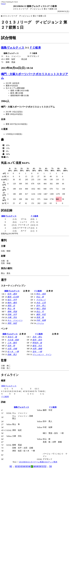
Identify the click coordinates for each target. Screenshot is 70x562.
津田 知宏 (12, 323)
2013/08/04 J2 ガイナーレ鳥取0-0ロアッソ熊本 (38, 462)
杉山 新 (40, 297)
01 (11, 467)
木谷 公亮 (41, 303)
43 (21, 467)
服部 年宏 (41, 314)
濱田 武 (11, 306)
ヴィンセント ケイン (42, 355)
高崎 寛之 (12, 355)
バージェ (40, 323)
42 (19, 467)
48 (35, 467)
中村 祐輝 (41, 320)
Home (3, 4)
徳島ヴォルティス (12, 47)
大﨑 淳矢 (12, 317)
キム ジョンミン (15, 320)
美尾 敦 (40, 317)
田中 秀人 (41, 306)
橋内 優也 (12, 303)
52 (45, 467)
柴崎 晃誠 (12, 311)
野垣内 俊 (37, 343)
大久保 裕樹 (13, 340)
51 (43, 467)
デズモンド (41, 300)
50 (40, 467)
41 (16, 467)
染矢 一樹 (37, 352)
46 (29, 467)
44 (24, 467)
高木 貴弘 (37, 337)
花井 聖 (11, 346)
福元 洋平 (12, 300)
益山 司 (40, 311)
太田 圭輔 (12, 349)
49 (37, 467)
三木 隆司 (12, 343)
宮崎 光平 (12, 314)
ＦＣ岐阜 (35, 47)
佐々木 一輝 (13, 352)
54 (50, 467)
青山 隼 (11, 309)
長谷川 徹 (12, 337)
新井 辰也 (37, 340)
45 (27, 467)
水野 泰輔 (37, 349)
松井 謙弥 (12, 294)
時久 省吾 (41, 294)
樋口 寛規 (41, 309)
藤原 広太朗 (13, 297)
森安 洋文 (37, 346)
